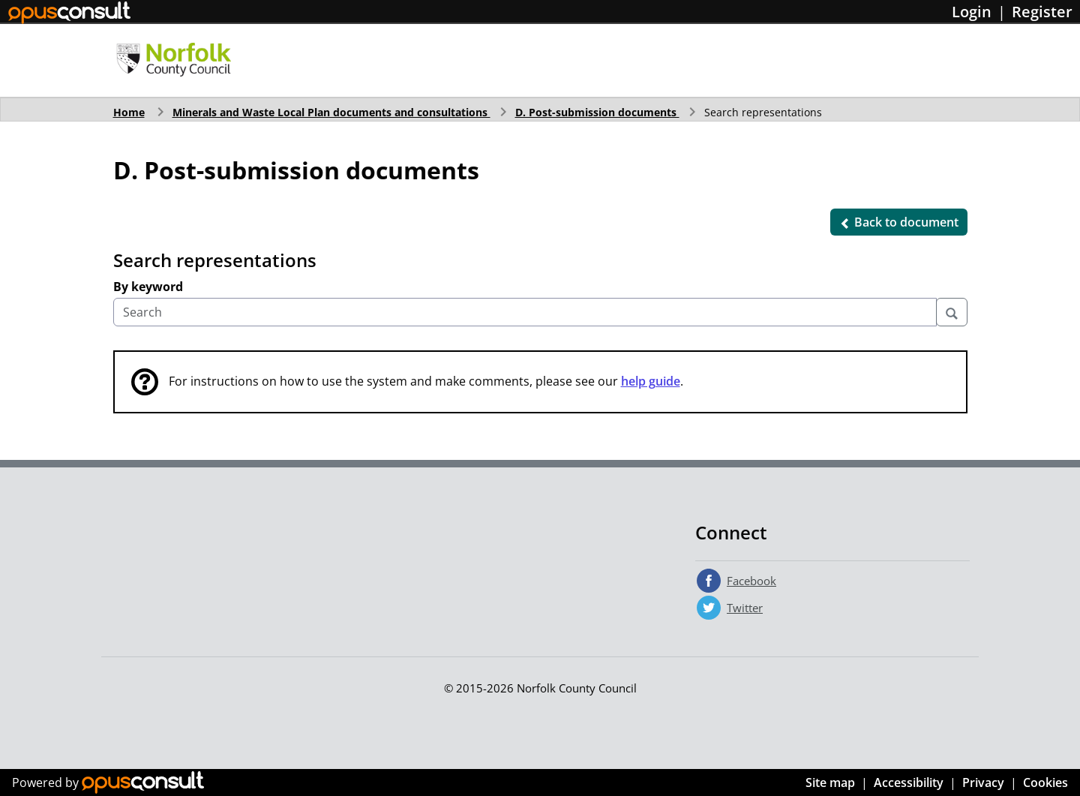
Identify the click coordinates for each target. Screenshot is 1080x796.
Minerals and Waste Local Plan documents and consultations (331, 112)
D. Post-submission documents (597, 112)
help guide (650, 381)
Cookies (1045, 782)
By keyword (148, 286)
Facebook (751, 580)
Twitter (745, 607)
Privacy (983, 782)
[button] (899, 222)
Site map (830, 782)
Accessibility (909, 782)
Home (129, 112)
